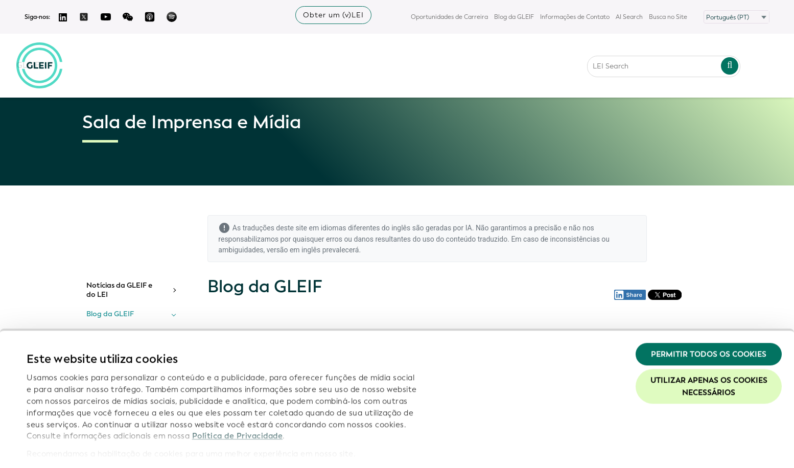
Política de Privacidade (237, 403)
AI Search (629, 17)
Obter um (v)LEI (333, 15)
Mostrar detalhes (59, 448)
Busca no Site (668, 17)
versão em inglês (293, 250)
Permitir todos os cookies (708, 321)
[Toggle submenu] (174, 290)
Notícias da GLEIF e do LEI (119, 290)
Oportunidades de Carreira (449, 17)
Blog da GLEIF (514, 17)
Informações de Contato (575, 17)
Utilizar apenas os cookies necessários (708, 354)
